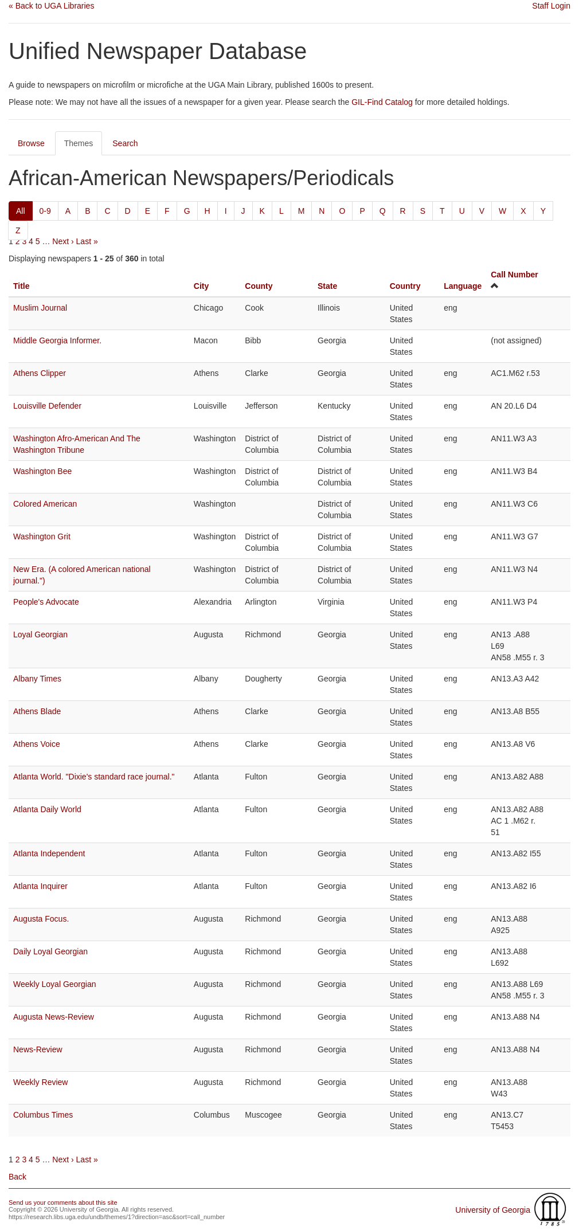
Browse (31, 143)
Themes (78, 143)
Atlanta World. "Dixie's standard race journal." (94, 776)
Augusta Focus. (41, 918)
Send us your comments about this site (63, 1202)
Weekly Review (40, 1082)
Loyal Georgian (40, 634)
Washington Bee (42, 471)
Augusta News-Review (53, 1016)
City (201, 286)
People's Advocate (46, 601)
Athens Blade (37, 711)
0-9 (45, 211)
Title (21, 286)
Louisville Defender (47, 405)
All (20, 211)
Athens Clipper (39, 373)
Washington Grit (42, 536)
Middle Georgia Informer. (57, 340)
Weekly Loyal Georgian (54, 984)
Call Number (514, 274)
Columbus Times (43, 1114)
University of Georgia (492, 1210)
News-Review (37, 1049)
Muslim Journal (40, 307)
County (258, 286)
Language (463, 286)
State (327, 286)
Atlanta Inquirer (40, 886)
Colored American (45, 503)
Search (125, 143)
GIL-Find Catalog (382, 102)
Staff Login (551, 5)
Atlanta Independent (49, 853)
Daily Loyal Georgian (50, 951)
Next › (62, 241)
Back (17, 1176)
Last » (87, 241)
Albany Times (37, 678)
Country (405, 286)
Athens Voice (36, 744)
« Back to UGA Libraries (51, 5)
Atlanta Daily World (47, 809)
